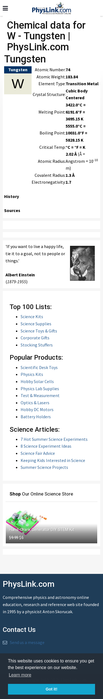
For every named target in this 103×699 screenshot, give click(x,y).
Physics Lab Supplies (40, 388)
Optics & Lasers (35, 402)
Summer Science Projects (44, 467)
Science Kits (32, 316)
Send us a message (27, 642)
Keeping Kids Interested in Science (53, 460)
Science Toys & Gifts (39, 331)
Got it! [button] (51, 689)
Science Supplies (36, 323)
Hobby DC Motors (37, 409)
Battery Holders (36, 416)
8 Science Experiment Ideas (46, 446)
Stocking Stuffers (37, 345)
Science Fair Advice (38, 453)
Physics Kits (32, 374)
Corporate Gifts (35, 337)
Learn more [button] (20, 675)
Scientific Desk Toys (39, 367)
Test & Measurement (40, 395)
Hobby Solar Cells (37, 381)
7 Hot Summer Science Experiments (54, 439)
